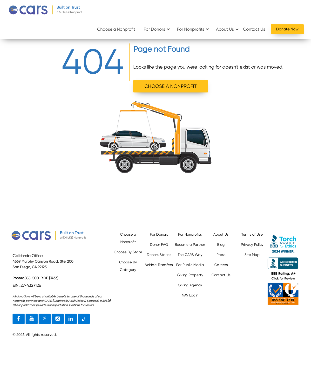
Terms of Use (252, 234)
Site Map (252, 255)
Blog (221, 244)
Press (220, 255)
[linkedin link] (71, 319)
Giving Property (190, 275)
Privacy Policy (252, 244)
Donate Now (287, 29)
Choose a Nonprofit (116, 29)
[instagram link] (58, 319)
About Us (225, 29)
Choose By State (128, 252)
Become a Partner (190, 244)
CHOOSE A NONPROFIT (170, 86)
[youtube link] (32, 319)
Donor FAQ (159, 244)
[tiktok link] (84, 319)
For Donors (154, 29)
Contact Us (254, 29)
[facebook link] (19, 319)
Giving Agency (190, 285)
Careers (221, 265)
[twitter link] (45, 319)
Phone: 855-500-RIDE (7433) (35, 278)
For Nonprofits (190, 29)
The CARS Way (190, 255)
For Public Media (190, 265)
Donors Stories (159, 255)
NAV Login (190, 295)
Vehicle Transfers (159, 265)
